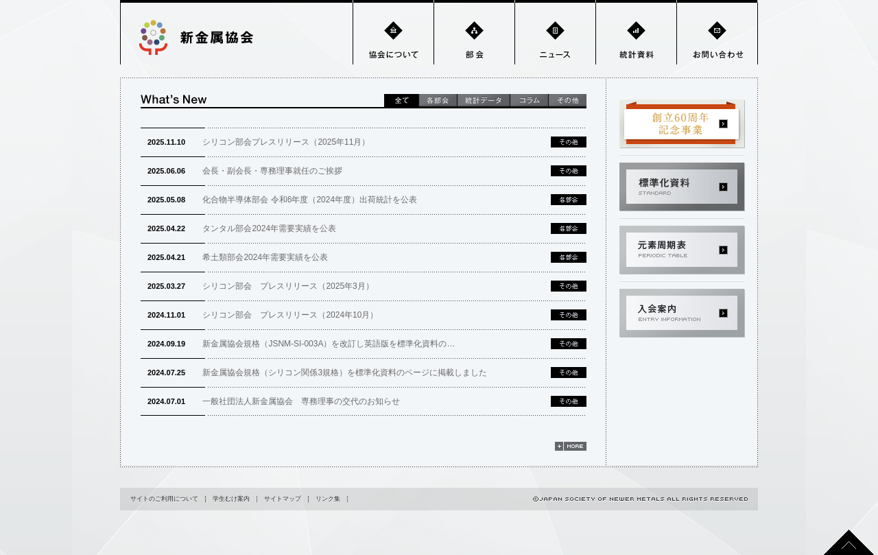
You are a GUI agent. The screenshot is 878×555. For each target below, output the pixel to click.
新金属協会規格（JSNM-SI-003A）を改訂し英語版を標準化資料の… (301, 344)
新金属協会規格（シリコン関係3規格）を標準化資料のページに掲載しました (317, 372)
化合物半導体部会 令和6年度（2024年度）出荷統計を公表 (282, 199)
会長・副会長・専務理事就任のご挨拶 (244, 171)
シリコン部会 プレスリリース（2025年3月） (260, 286)
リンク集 (328, 498)
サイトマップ (282, 498)
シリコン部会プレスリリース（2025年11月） (258, 142)
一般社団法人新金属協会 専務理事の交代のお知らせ (273, 401)
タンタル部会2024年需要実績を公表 (241, 228)
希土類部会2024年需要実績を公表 (237, 257)
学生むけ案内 (231, 498)
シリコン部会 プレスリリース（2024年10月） (262, 315)
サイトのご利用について (164, 498)
